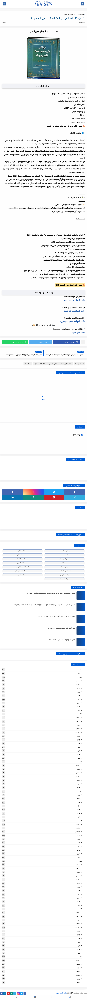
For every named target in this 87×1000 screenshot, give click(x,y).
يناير (79, 673)
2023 (80, 761)
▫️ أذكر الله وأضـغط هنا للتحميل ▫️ (73, 300)
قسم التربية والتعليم (64, 567)
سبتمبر (78, 728)
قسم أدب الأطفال (22, 555)
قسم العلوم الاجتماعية (64, 571)
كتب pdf (28, 363)
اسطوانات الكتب (22, 551)
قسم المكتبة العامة (64, 579)
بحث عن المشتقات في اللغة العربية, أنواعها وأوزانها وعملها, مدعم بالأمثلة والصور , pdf (51, 593)
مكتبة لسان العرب (78, 332)
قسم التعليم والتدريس (22, 567)
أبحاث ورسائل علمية (64, 551)
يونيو (78, 692)
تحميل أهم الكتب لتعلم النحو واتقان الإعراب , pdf (61, 628)
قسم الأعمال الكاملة (22, 559)
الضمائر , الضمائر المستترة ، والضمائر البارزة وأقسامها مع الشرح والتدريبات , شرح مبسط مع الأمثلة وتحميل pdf (44, 604)
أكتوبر (78, 725)
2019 (80, 909)
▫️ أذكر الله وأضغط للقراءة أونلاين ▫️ (72, 321)
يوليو (78, 688)
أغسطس (77, 684)
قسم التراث (64, 563)
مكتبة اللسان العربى (61, 993)
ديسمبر (78, 681)
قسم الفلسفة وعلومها (64, 575)
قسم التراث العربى (22, 563)
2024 (80, 714)
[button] (66, 342)
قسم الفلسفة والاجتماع (22, 571)
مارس (78, 703)
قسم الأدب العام (64, 559)
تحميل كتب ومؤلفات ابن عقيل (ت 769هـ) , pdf (62, 639)
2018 (80, 956)
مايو (79, 695)
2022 (80, 791)
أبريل (79, 699)
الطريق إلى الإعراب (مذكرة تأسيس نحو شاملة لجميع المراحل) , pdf (56, 616)
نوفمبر (78, 721)
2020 (80, 861)
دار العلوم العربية (68, 14)
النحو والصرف (80, 14)
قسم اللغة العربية (40, 363)
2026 (80, 669)
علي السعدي (53, 363)
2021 (80, 820)
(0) (4, 22)
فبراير (78, 706)
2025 (80, 677)
